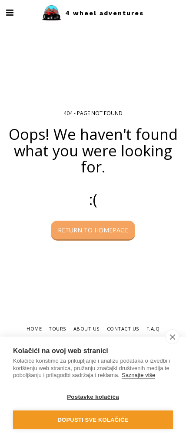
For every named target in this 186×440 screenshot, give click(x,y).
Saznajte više (138, 375)
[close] (172, 336)
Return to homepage (93, 230)
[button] (9, 12)
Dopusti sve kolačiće (93, 420)
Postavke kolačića (93, 397)
